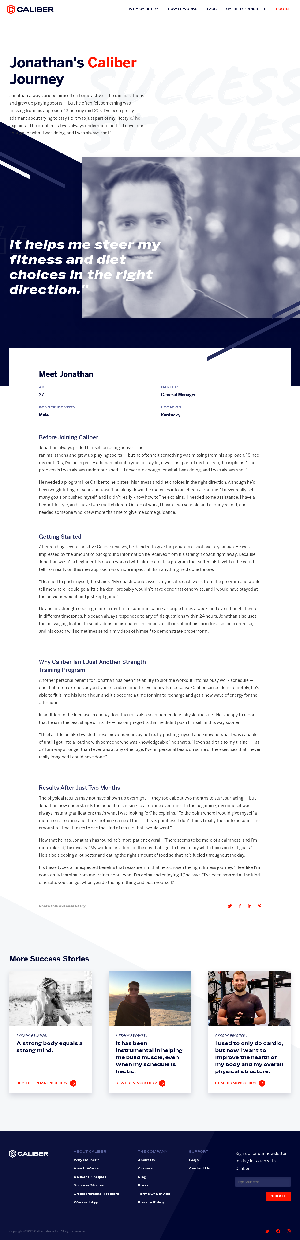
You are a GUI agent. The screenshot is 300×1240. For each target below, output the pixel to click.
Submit (278, 1196)
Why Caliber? (143, 9)
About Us (146, 1160)
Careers (145, 1168)
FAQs (212, 9)
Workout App (86, 1202)
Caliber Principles (246, 9)
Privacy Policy (151, 1202)
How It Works (183, 9)
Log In (282, 9)
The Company (153, 1152)
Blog (142, 1177)
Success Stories (89, 1185)
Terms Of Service (154, 1194)
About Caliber (90, 1152)
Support (199, 1152)
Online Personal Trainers (96, 1194)
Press (143, 1185)
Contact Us (199, 1168)
